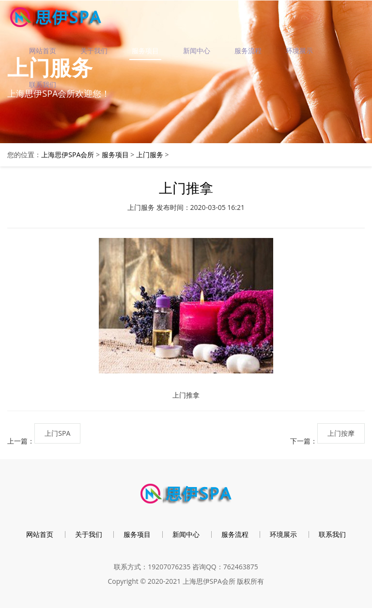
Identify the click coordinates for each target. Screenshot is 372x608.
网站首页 (42, 50)
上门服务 (149, 154)
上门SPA (57, 433)
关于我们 (94, 50)
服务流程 (248, 50)
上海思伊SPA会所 (67, 154)
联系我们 (42, 84)
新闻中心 (196, 50)
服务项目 (145, 50)
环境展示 (299, 50)
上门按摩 (341, 433)
